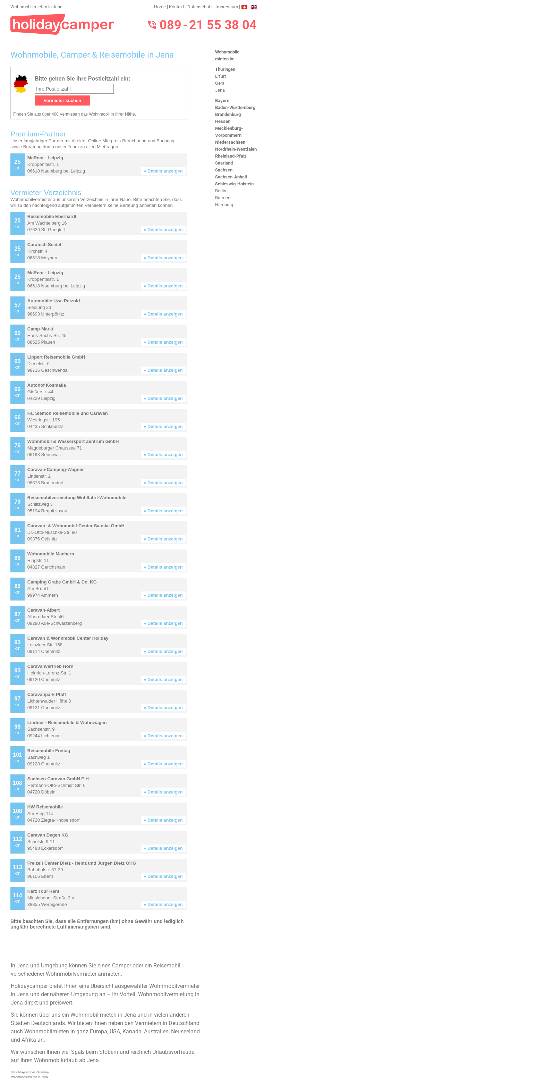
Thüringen (225, 69)
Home (160, 6)
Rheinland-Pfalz (231, 156)
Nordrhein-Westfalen (236, 149)
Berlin (220, 190)
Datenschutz (199, 6)
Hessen (222, 121)
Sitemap (43, 1072)
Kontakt (176, 6)
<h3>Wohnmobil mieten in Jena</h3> (106, 511)
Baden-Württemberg (235, 107)
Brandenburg (228, 114)
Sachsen (223, 170)
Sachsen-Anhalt (231, 176)
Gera (219, 83)
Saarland (224, 163)
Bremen (222, 197)
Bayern (222, 100)
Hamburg (224, 204)
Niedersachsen (230, 142)
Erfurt (220, 76)
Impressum (226, 6)
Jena (220, 90)
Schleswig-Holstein (234, 183)
